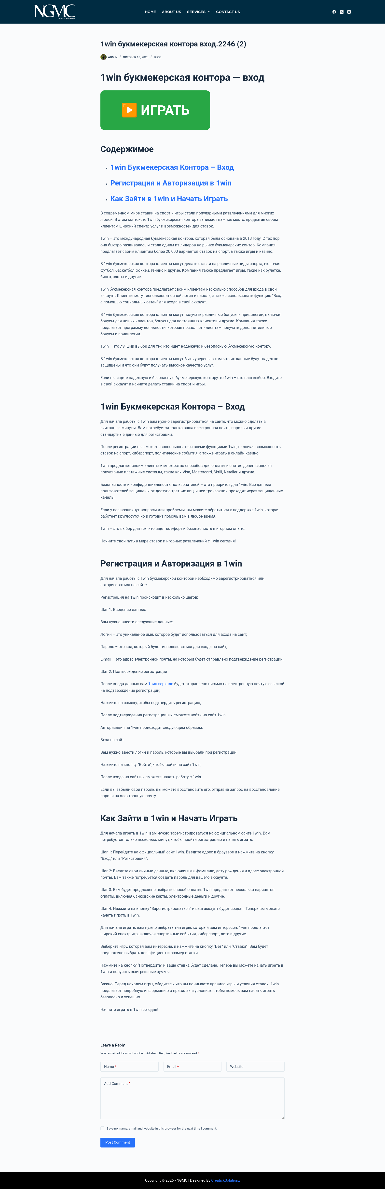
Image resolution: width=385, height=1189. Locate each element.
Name (110, 1067)
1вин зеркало (160, 683)
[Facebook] (334, 12)
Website (236, 1066)
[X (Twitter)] (342, 12)
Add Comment (117, 1084)
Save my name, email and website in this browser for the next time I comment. (162, 1128)
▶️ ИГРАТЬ (155, 110)
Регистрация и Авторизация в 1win (171, 183)
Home (150, 12)
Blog (157, 57)
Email (173, 1067)
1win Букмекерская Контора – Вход (172, 167)
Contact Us (228, 12)
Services (199, 12)
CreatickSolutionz (225, 1180)
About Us (171, 12)
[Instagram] (349, 12)
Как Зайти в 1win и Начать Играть (169, 198)
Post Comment (117, 1142)
